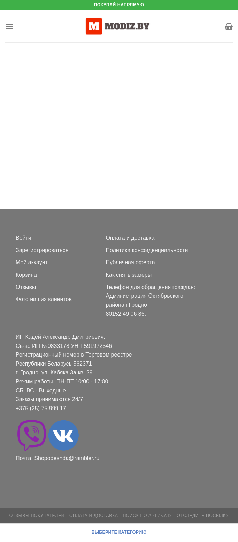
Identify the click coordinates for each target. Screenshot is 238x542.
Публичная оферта (130, 262)
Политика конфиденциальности (147, 250)
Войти (23, 238)
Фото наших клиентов (44, 299)
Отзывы (26, 287)
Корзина (26, 275)
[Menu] (9, 26)
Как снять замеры (129, 275)
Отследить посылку (203, 515)
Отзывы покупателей (36, 515)
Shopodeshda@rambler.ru (66, 458)
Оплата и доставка (130, 238)
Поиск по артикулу (147, 515)
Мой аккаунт (32, 262)
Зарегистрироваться (42, 250)
